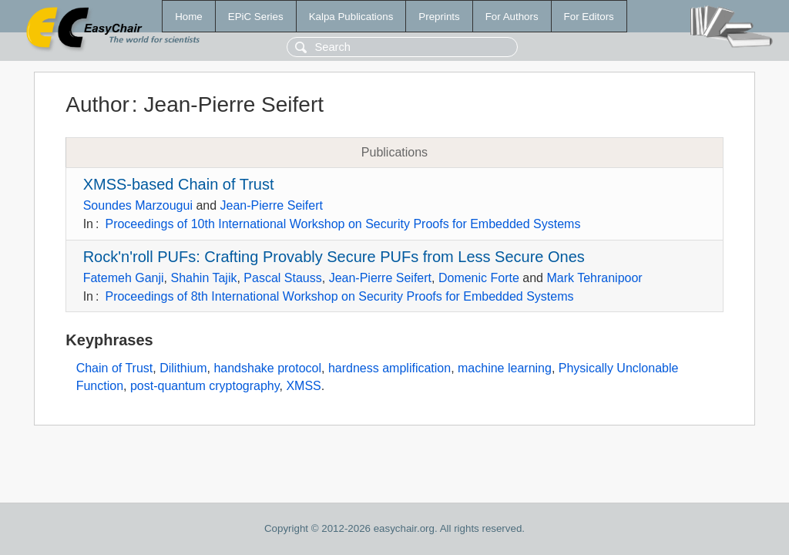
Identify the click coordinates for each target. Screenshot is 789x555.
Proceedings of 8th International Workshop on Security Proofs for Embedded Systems (339, 296)
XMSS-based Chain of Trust (178, 184)
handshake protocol (267, 368)
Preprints (438, 16)
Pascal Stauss (282, 277)
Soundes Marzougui (138, 205)
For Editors (589, 16)
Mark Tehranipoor (594, 277)
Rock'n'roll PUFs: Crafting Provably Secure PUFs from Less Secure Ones (334, 256)
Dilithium (182, 368)
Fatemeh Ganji (123, 277)
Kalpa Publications (351, 16)
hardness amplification (389, 368)
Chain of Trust (114, 368)
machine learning (505, 368)
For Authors (512, 16)
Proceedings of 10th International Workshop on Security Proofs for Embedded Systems (342, 223)
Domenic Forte (478, 277)
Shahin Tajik (203, 277)
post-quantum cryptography (205, 385)
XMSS (303, 385)
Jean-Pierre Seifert (271, 205)
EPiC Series (256, 16)
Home (189, 16)
